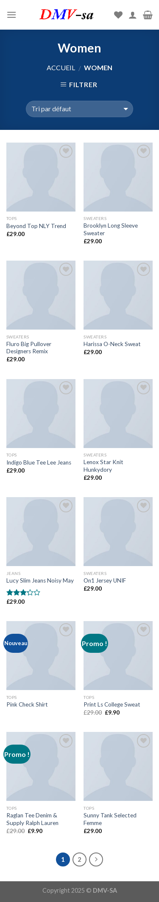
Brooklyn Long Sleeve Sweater (111, 229)
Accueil (61, 67)
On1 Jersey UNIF (105, 580)
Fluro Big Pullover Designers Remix (28, 348)
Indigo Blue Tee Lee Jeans (38, 462)
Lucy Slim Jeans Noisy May (40, 580)
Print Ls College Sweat (112, 704)
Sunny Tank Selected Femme (110, 819)
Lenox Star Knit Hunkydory (103, 466)
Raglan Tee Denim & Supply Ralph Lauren (32, 819)
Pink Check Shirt (27, 704)
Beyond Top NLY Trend (36, 226)
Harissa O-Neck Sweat (112, 344)
